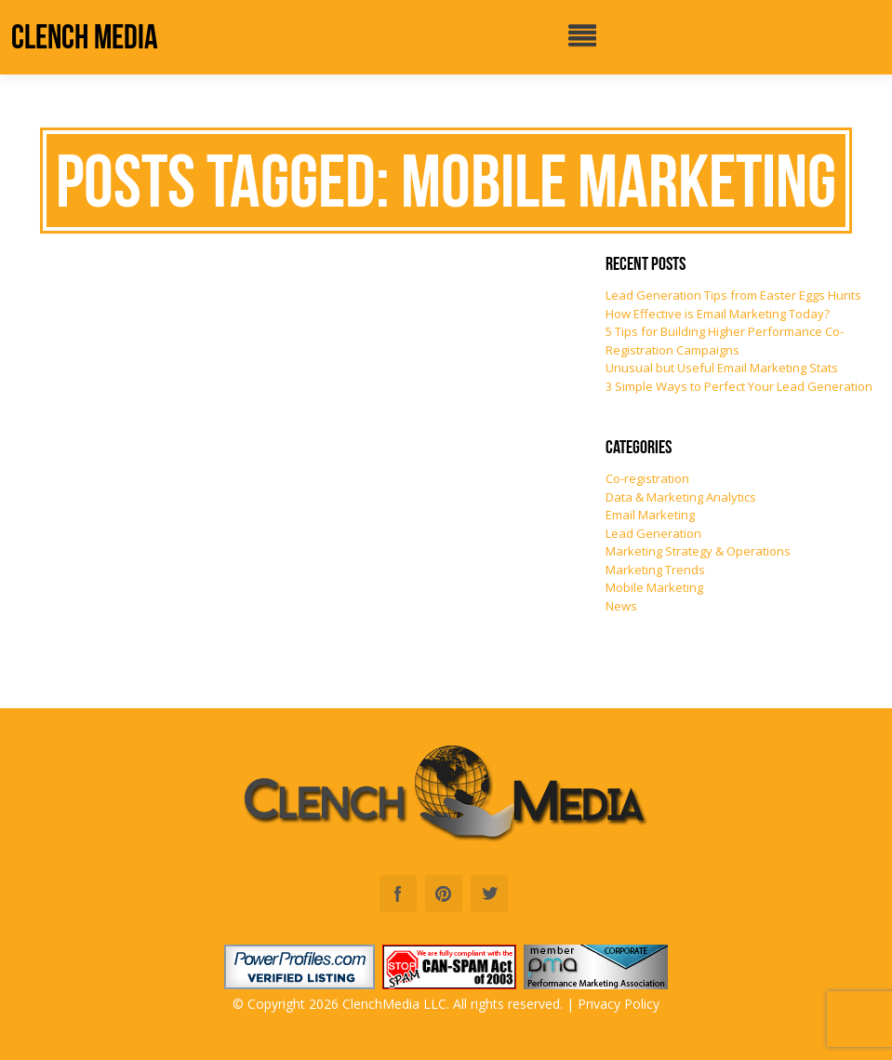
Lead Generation (653, 533)
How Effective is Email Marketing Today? (718, 313)
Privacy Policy (618, 1004)
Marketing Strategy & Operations (698, 551)
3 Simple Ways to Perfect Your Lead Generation (739, 386)
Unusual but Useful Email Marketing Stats (722, 367)
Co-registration (647, 478)
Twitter (489, 893)
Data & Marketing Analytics (681, 497)
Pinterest (443, 893)
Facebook (398, 893)
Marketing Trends (655, 569)
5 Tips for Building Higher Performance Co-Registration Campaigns (725, 340)
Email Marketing (650, 514)
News (621, 605)
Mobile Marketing (654, 587)
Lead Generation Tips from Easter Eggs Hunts (733, 295)
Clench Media (84, 37)
